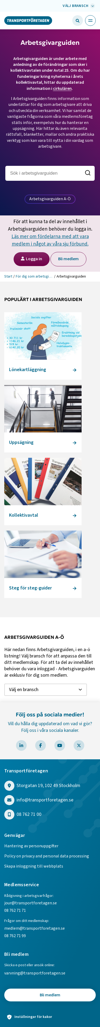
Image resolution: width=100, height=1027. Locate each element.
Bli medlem (68, 259)
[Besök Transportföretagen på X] (79, 745)
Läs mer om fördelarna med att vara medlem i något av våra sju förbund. (50, 240)
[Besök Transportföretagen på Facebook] (40, 745)
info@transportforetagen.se (45, 800)
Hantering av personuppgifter (31, 846)
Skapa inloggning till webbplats (33, 866)
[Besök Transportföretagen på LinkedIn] (21, 745)
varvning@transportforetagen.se (34, 973)
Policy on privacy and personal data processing (46, 856)
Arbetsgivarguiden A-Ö (50, 199)
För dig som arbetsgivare (34, 276)
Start (8, 276)
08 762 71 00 (29, 815)
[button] (77, 20)
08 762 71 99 (15, 935)
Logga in (31, 259)
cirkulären (62, 88)
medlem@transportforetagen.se (34, 928)
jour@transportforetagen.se (30, 903)
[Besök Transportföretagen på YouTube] (59, 745)
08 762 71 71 (15, 910)
